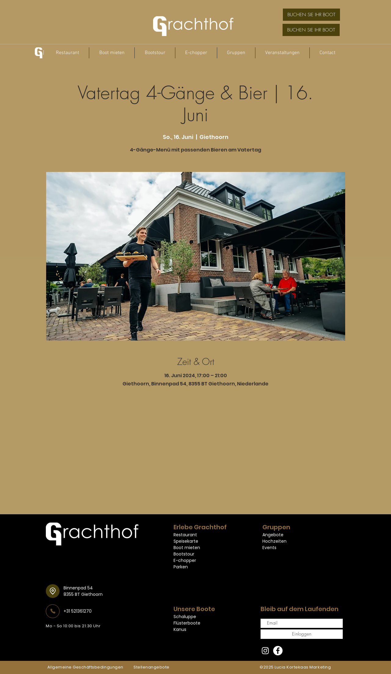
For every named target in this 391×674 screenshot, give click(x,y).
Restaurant (185, 535)
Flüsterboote (187, 623)
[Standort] (53, 591)
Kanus (180, 629)
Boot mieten (187, 548)
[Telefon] (53, 611)
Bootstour (184, 554)
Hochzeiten (274, 541)
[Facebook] (278, 650)
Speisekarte (186, 541)
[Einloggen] (302, 634)
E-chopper (185, 560)
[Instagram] (265, 650)
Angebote (272, 535)
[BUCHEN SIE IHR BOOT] (311, 15)
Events (269, 548)
